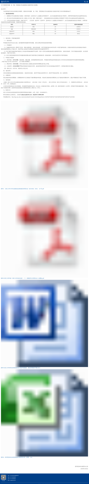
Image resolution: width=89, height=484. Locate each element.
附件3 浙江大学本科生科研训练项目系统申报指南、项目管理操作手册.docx (20, 367)
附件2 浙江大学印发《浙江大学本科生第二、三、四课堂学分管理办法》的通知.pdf (22, 278)
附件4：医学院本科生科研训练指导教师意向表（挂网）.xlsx (16, 457)
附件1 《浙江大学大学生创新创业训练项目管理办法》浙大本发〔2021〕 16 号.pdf (22, 188)
